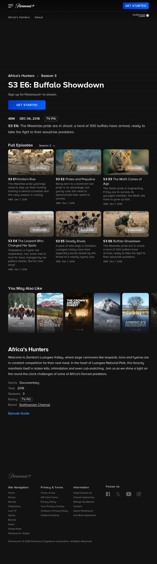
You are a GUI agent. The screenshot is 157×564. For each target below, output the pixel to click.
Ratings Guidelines (83, 502)
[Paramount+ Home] (19, 476)
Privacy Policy (48, 502)
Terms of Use (48, 493)
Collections (14, 506)
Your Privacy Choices (52, 506)
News (11, 524)
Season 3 (48, 76)
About (39, 17)
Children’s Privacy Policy (54, 511)
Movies (12, 502)
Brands (12, 520)
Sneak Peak (14, 529)
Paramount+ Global (19, 533)
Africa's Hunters (19, 17)
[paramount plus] (25, 5)
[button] (10, 6)
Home (11, 493)
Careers (77, 506)
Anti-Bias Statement (84, 515)
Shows (12, 497)
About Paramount (83, 511)
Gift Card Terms (49, 497)
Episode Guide (18, 413)
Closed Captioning (83, 497)
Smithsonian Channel (34, 405)
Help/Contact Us (82, 493)
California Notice (50, 515)
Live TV (12, 511)
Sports (11, 515)
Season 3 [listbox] (45, 145)
